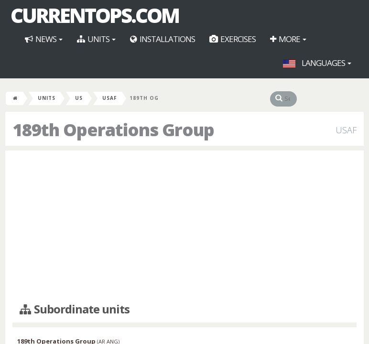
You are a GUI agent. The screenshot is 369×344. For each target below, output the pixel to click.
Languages (317, 62)
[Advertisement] (184, 227)
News (44, 38)
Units (96, 38)
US (79, 98)
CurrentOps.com (95, 15)
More (288, 38)
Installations (162, 38)
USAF (109, 98)
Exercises (232, 38)
